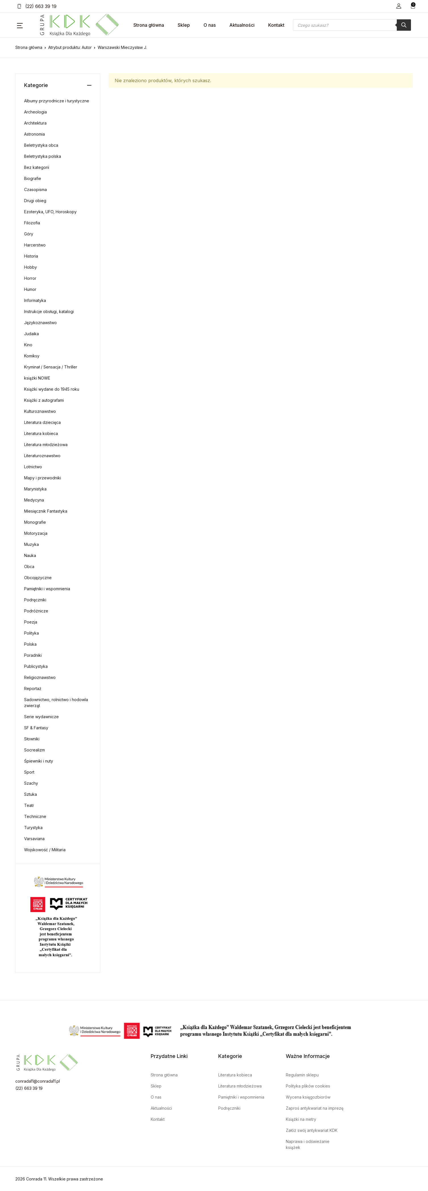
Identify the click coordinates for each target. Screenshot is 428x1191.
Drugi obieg (35, 200)
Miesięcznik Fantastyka (45, 511)
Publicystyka (36, 666)
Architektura (35, 123)
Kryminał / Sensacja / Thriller (50, 366)
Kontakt (276, 25)
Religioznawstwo (40, 677)
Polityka (31, 633)
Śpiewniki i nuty (38, 761)
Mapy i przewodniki (42, 477)
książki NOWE (37, 378)
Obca (29, 566)
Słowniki (31, 738)
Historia (31, 256)
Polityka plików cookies (308, 1086)
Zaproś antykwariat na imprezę (314, 1108)
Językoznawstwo (40, 322)
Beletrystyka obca (41, 145)
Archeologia (35, 111)
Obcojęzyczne (38, 577)
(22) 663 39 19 (36, 6)
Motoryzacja (35, 533)
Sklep (184, 25)
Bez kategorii (36, 167)
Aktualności (242, 25)
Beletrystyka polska (42, 156)
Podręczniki (35, 599)
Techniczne (35, 816)
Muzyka (31, 544)
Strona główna (148, 25)
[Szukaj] (404, 25)
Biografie (32, 178)
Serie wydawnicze (41, 716)
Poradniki (33, 655)
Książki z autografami (44, 400)
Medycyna (34, 500)
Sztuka (30, 794)
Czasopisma (35, 189)
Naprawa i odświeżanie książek (308, 1144)
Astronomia (34, 134)
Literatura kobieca (41, 433)
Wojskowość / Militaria (45, 849)
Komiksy (31, 355)
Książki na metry (301, 1119)
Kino (28, 344)
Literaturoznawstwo (42, 455)
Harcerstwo (35, 245)
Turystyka (33, 827)
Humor (30, 289)
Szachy (31, 783)
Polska (30, 644)
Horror (30, 278)
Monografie (35, 522)
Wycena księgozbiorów (308, 1097)
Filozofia (32, 222)
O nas (209, 25)
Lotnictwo (33, 466)
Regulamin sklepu (302, 1074)
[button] (399, 6)
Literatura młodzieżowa (46, 444)
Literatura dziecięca (42, 422)
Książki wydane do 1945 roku (51, 389)
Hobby (30, 267)
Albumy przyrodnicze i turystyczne (56, 100)
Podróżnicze (36, 610)
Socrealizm (34, 749)
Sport (29, 772)
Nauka (30, 555)
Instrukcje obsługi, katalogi (49, 311)
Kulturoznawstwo (40, 411)
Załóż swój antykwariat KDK (311, 1130)
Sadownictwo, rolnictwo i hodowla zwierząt (56, 702)
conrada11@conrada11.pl (37, 1081)
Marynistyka (35, 488)
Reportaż (32, 688)
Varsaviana (34, 838)
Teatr (29, 805)
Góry (28, 233)
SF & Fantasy (36, 727)
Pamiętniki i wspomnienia (47, 588)
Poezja (30, 622)
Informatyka (35, 300)
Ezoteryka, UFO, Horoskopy (50, 211)
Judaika (31, 333)
